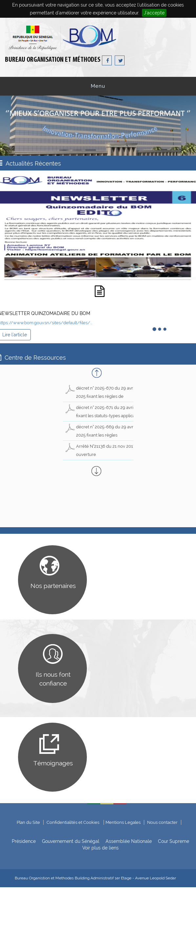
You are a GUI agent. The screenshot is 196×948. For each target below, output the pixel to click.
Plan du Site (28, 822)
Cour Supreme (173, 841)
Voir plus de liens (100, 847)
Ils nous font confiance (53, 679)
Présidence (24, 841)
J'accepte (154, 12)
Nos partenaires (53, 585)
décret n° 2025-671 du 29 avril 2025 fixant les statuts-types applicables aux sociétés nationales (104, 415)
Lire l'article (14, 334)
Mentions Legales (123, 822)
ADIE (176, 939)
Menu (98, 86)
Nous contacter (162, 822)
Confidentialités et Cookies (73, 822)
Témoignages (53, 763)
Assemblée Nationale (129, 841)
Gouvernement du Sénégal (70, 841)
